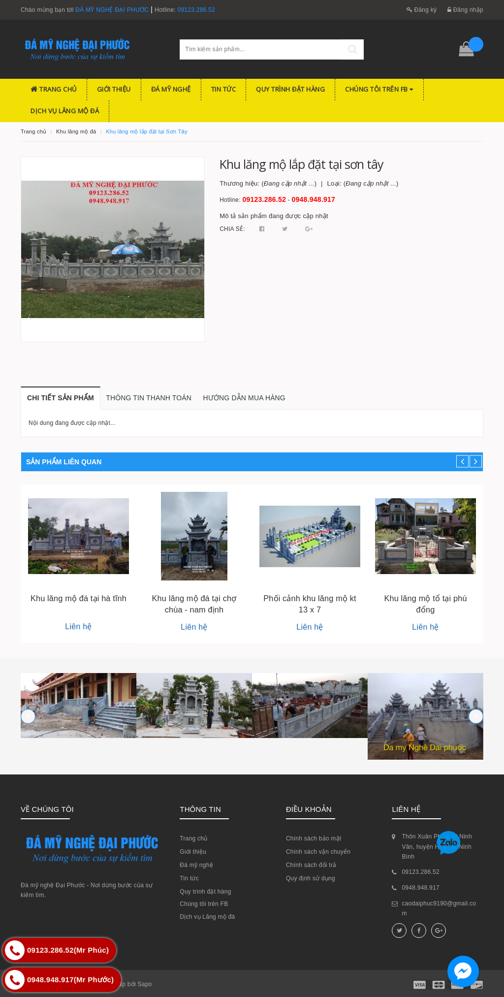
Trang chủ (54, 89)
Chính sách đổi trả (311, 865)
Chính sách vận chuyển (318, 851)
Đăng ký (422, 9)
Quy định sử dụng (310, 878)
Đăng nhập (465, 9)
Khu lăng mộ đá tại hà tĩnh (78, 598)
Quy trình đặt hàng (290, 89)
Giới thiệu (114, 89)
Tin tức (223, 89)
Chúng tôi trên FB (379, 89)
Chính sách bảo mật (314, 838)
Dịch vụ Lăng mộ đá (65, 110)
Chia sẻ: (232, 228)
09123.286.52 (196, 9)
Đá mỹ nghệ (171, 89)
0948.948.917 (314, 199)
